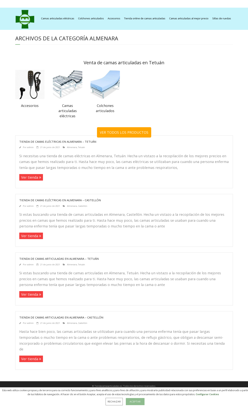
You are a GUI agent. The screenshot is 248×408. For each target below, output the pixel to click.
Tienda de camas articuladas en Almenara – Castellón (61, 317)
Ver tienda (29, 177)
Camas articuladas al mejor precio (188, 18)
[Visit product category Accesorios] (30, 90)
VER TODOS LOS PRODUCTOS (124, 132)
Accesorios (114, 18)
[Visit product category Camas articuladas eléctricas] (67, 95)
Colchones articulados (91, 18)
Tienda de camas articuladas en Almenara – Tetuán (59, 259)
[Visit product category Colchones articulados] (105, 92)
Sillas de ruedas (221, 18)
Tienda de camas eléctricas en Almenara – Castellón (60, 200)
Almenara (72, 147)
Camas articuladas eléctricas (57, 18)
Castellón (82, 205)
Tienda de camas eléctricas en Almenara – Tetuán (57, 141)
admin (30, 147)
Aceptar (135, 401)
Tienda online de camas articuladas (144, 18)
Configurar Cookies (207, 394)
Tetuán (81, 147)
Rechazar (114, 401)
